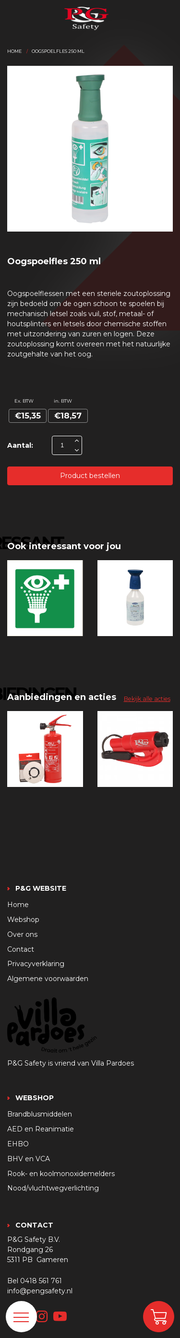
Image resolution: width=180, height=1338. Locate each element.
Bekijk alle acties (147, 698)
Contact (20, 949)
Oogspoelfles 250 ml (58, 51)
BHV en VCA (28, 1158)
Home (14, 51)
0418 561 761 (41, 1281)
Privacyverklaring (35, 963)
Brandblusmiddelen (39, 1114)
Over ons (22, 934)
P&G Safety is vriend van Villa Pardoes (70, 1063)
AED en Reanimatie (40, 1129)
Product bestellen (90, 475)
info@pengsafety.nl (39, 1291)
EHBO (18, 1144)
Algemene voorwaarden (47, 978)
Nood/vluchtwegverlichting (53, 1188)
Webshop (23, 919)
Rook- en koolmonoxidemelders (61, 1173)
